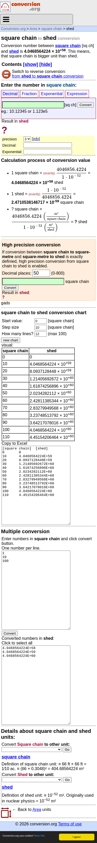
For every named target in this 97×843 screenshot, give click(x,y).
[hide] (45, 64)
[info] (36, 139)
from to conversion (48, 76)
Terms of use (70, 824)
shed (14, 51)
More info (39, 835)
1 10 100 (36, 590)
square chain (51, 29)
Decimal (10, 94)
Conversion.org (13, 29)
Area (33, 29)
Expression (77, 94)
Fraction (29, 94)
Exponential (52, 94)
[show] (30, 64)
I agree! (77, 837)
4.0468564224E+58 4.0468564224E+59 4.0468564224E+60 (36, 685)
